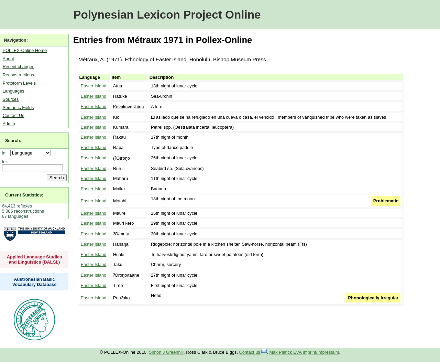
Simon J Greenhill (166, 352)
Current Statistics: (24, 195)
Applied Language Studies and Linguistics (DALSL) (34, 259)
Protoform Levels (19, 83)
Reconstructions (18, 74)
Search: (13, 140)
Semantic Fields (18, 107)
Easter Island (94, 85)
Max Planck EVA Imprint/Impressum (304, 352)
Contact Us (13, 115)
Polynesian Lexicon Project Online (167, 14)
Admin (8, 123)
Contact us (253, 352)
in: (5, 153)
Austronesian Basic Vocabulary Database (34, 282)
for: (5, 161)
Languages (13, 91)
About (8, 58)
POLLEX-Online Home (24, 50)
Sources (10, 99)
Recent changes (18, 66)
